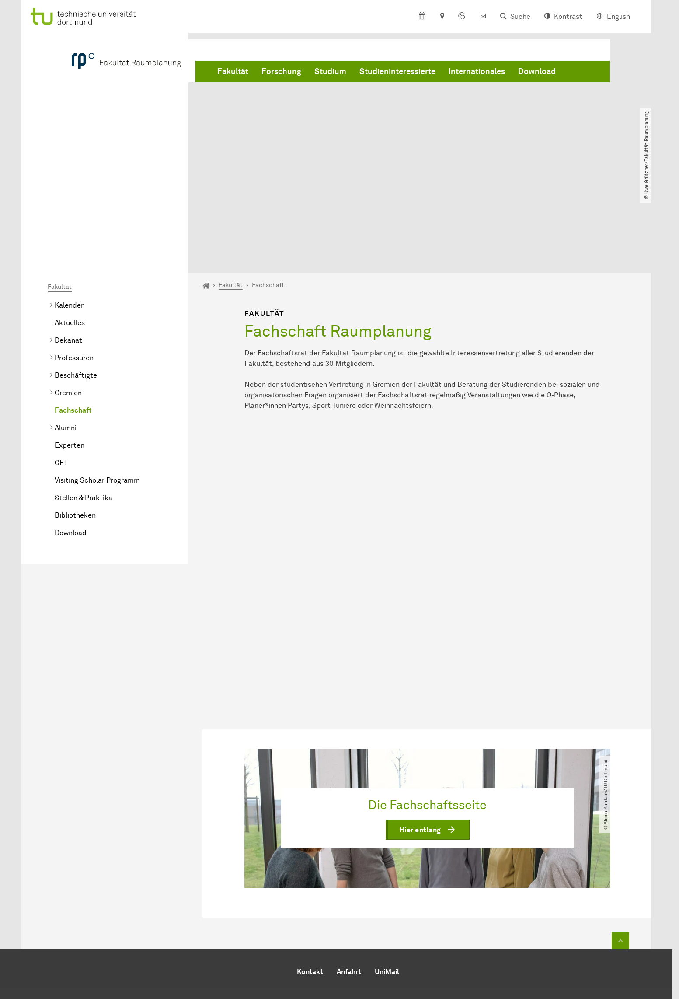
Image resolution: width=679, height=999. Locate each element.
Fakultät (232, 71)
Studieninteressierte (397, 71)
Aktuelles (70, 222)
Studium (330, 71)
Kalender (69, 205)
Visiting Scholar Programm (97, 380)
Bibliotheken (75, 415)
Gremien (68, 292)
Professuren (74, 257)
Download (537, 71)
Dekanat (68, 240)
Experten (69, 345)
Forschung (281, 71)
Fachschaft (73, 310)
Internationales (477, 71)
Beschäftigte (76, 275)
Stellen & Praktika (83, 397)
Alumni (66, 327)
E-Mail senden (305, 938)
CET (61, 362)
